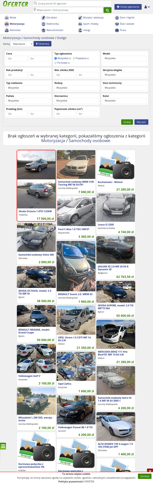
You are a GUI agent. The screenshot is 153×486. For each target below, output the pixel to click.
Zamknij (144, 476)
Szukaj (127, 122)
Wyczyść (141, 122)
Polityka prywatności (70, 481)
